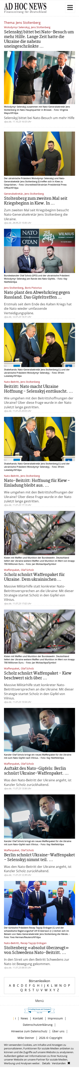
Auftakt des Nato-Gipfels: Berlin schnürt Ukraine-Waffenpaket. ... (36, 771)
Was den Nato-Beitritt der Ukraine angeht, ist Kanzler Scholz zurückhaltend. (37, 782)
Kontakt (38, 1018)
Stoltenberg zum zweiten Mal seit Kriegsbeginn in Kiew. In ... (35, 201)
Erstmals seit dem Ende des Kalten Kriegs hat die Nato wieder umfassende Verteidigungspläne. (38, 308)
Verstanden (59, 1063)
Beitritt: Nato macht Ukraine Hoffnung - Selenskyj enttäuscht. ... (38, 389)
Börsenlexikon (39, 981)
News (24, 1018)
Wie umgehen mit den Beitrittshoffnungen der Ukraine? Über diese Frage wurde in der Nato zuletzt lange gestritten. (38, 402)
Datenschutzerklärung (38, 1025)
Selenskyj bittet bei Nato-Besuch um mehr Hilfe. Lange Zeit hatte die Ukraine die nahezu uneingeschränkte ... (39, 39)
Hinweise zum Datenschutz (29, 1031)
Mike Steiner (26, 1038)
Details (46, 1063)
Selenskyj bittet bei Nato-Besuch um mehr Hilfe (39, 118)
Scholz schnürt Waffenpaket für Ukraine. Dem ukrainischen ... (34, 577)
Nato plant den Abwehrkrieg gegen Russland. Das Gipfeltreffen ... (37, 295)
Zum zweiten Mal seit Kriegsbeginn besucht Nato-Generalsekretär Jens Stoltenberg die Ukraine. (36, 214)
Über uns (58, 1031)
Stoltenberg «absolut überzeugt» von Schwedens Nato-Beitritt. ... (36, 950)
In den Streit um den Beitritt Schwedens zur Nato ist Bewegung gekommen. (36, 961)
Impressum (55, 1018)
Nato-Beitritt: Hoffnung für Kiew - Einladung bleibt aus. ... (37, 483)
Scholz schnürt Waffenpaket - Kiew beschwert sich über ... (37, 676)
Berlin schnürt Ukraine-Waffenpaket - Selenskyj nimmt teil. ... (39, 857)
